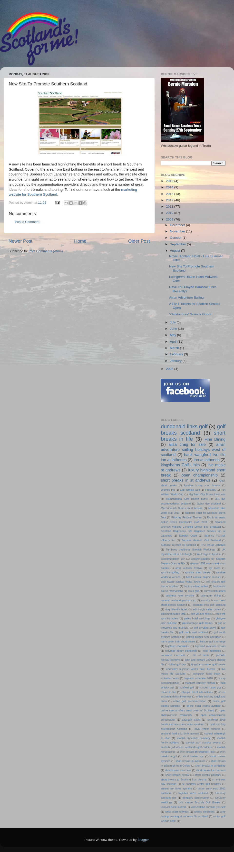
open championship (200, 475)
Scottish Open (188, 535)
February (177, 354)
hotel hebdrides (212, 650)
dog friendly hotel (176, 609)
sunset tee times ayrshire (176, 788)
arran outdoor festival (189, 568)
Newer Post (20, 241)
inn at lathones (207, 460)
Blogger (143, 840)
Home (80, 241)
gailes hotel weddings (197, 618)
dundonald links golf (184, 426)
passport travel (191, 719)
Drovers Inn (168, 489)
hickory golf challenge (212, 641)
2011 (170, 206)
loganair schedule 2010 (199, 678)
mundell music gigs (210, 687)
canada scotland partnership (178, 600)
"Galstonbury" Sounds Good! (190, 314)
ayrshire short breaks (198, 572)
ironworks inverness (173, 655)
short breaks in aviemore (190, 761)
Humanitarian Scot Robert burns (187, 498)
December (178, 225)
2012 (170, 200)
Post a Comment (27, 222)
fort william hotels (201, 613)
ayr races (214, 568)
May (173, 335)
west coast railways (177, 811)
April (173, 341)
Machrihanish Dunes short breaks (181, 508)
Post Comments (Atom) (46, 251)
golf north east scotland (193, 632)
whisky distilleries (204, 811)
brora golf (193, 590)
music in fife (168, 692)
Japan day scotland (209, 503)
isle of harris (201, 655)
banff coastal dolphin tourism (203, 577)
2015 (170, 181)
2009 (170, 219)
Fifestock (210, 489)
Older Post (139, 241)
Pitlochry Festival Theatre (186, 517)
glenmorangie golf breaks (197, 623)
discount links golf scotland (209, 604)
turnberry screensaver (196, 797)
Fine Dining (215, 439)
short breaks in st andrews (185, 480)
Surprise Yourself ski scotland (178, 544)
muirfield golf (186, 687)
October (176, 237)
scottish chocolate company (193, 738)
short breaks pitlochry (208, 774)
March (175, 348)
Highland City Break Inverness (207, 494)
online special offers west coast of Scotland (187, 710)
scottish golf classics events (203, 742)
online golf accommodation (189, 701)
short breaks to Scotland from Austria (183, 779)
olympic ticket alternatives (197, 692)
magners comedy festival (200, 682)
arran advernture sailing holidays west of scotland (193, 449)
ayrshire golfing (170, 572)
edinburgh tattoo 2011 (173, 613)
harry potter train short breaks (178, 641)
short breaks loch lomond (210, 770)
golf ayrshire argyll (205, 627)
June (174, 328)
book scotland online (196, 586)
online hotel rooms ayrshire (203, 705)
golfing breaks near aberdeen (203, 636)
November (178, 231)
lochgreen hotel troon (206, 673)
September (178, 244)
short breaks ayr (193, 756)
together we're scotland (193, 793)
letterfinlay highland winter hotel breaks (190, 669)
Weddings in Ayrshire (209, 554)
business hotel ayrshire (180, 595)
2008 (170, 369)
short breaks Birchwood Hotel (197, 751)
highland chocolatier (177, 646)
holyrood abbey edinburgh (181, 650)
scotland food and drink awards (180, 733)
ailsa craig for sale (187, 444)
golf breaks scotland (193, 429)
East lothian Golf (190, 489)
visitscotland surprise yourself (208, 807)
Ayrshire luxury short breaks (202, 485)
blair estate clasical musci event (180, 581)
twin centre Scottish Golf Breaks (200, 802)
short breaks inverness (178, 770)
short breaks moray (177, 774)
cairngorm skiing (211, 595)
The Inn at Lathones (213, 544)
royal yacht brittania (207, 728)
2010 (170, 213)
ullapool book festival (173, 807)
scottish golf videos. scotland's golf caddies (186, 747)
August (175, 250)
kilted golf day (177, 664)
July (173, 322)
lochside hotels (170, 678)
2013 (170, 194)
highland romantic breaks (210, 646)
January (176, 361)
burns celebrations (215, 590)
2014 (170, 187)
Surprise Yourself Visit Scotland (201, 540)
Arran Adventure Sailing (186, 297)
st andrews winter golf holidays (201, 783)
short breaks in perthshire (210, 765)
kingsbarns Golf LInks (180, 465)
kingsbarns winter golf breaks (208, 664)
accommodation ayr (173, 558)
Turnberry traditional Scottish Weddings (190, 549)
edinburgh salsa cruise (207, 609)
